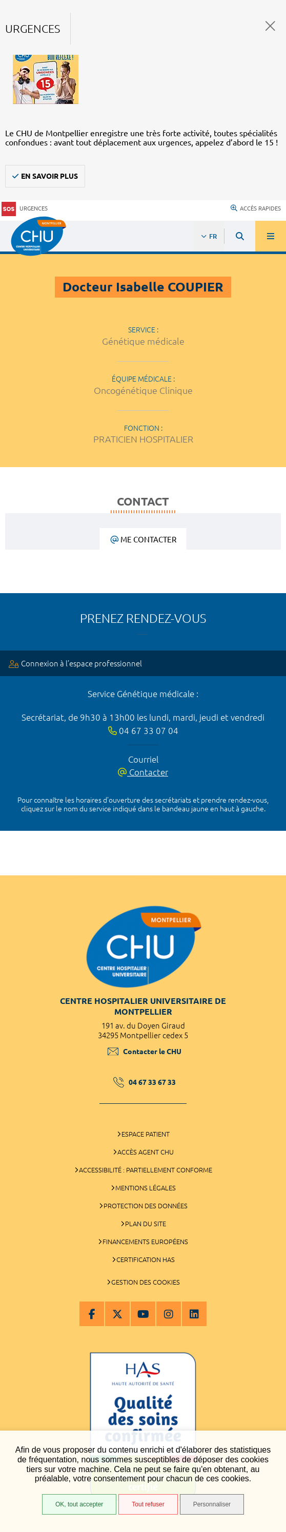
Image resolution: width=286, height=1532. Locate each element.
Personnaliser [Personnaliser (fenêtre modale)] (212, 1504)
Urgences (25, 208)
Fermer (270, 25)
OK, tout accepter (79, 1504)
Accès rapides (256, 208)
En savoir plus (49, 176)
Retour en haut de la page (270, 870)
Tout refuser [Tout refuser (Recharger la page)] (148, 1504)
